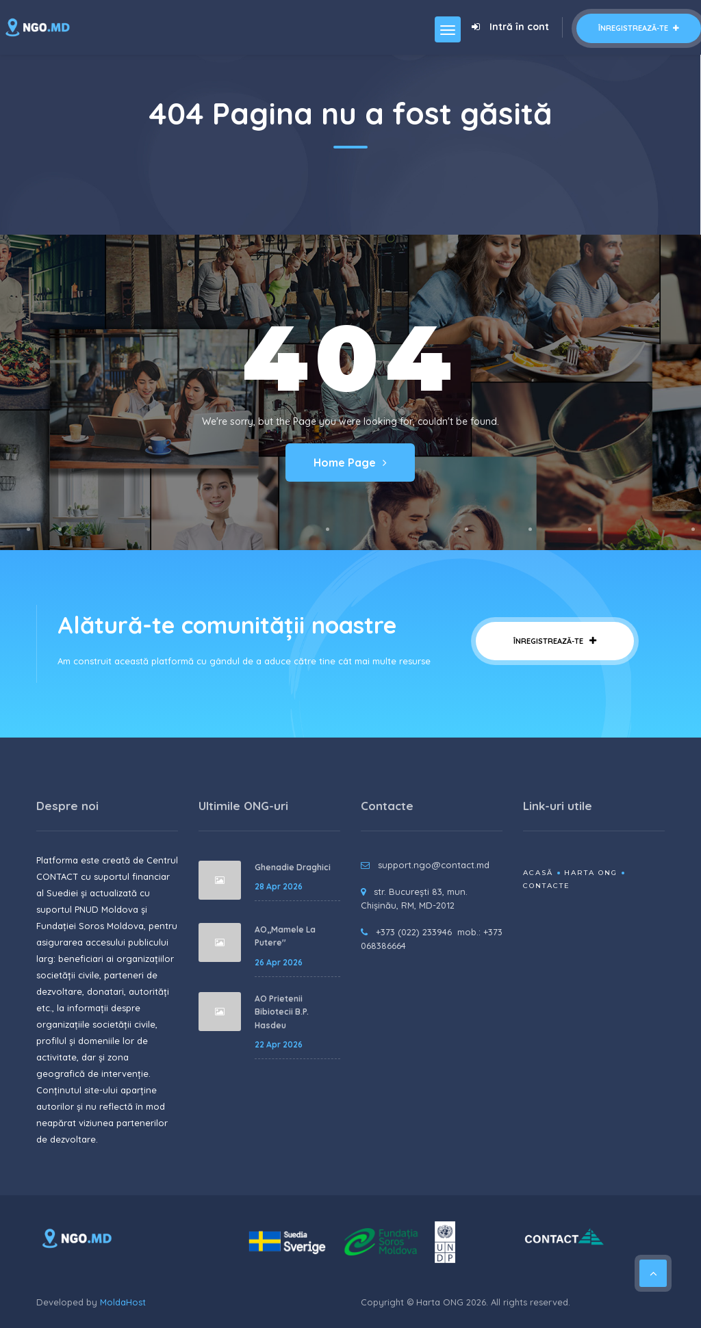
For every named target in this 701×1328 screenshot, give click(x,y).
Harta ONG (590, 872)
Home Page (350, 462)
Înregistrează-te (638, 28)
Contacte (546, 885)
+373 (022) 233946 (414, 931)
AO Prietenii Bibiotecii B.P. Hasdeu (282, 1011)
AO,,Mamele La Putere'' (285, 936)
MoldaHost (123, 1302)
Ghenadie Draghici (293, 867)
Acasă (538, 872)
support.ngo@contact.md (433, 864)
